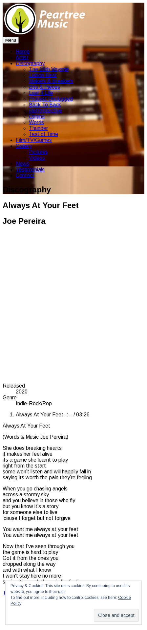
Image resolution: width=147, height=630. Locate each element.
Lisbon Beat (43, 75)
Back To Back (45, 104)
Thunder (38, 128)
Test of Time (43, 134)
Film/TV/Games (34, 140)
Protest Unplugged (51, 99)
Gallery (24, 146)
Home (23, 51)
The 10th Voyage (49, 69)
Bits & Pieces (44, 87)
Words (36, 122)
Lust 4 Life (41, 93)
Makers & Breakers (51, 81)
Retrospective (45, 110)
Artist (22, 57)
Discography (30, 63)
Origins (37, 116)
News (22, 163)
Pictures (38, 152)
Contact (25, 175)
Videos (37, 158)
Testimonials (30, 169)
